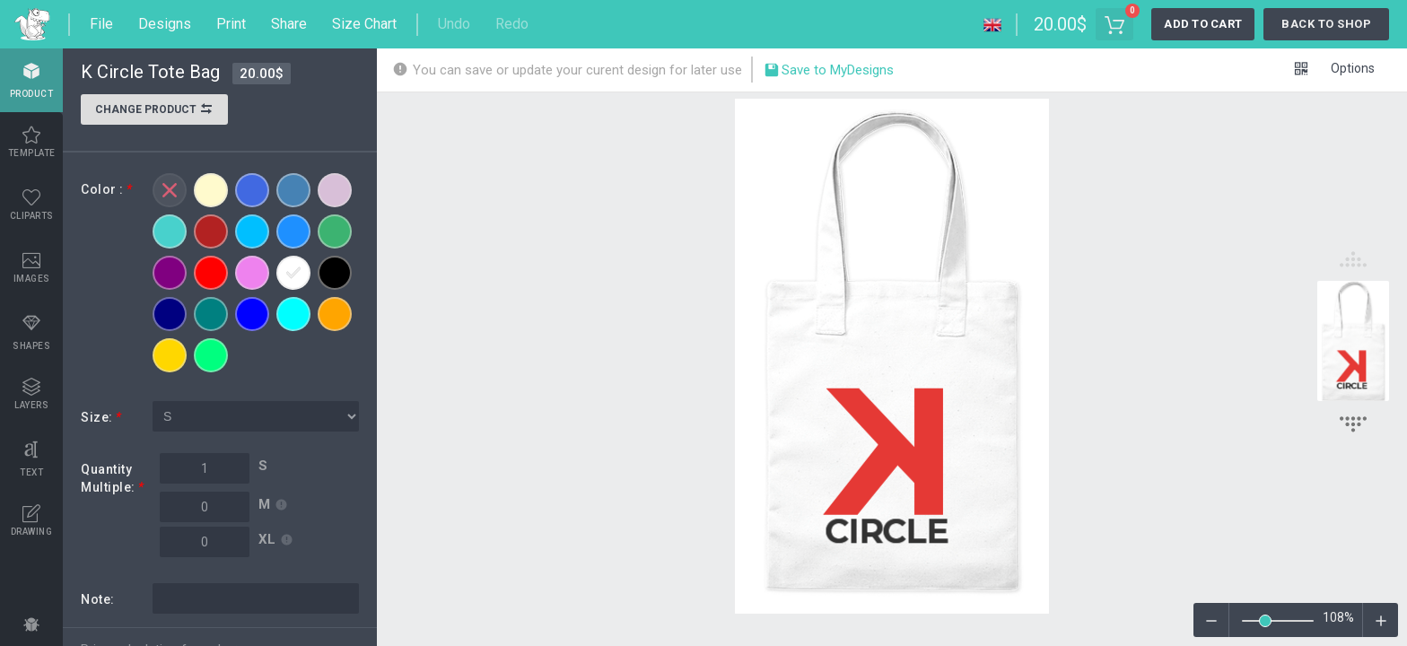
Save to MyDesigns (829, 72)
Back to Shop (1326, 24)
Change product (154, 111)
